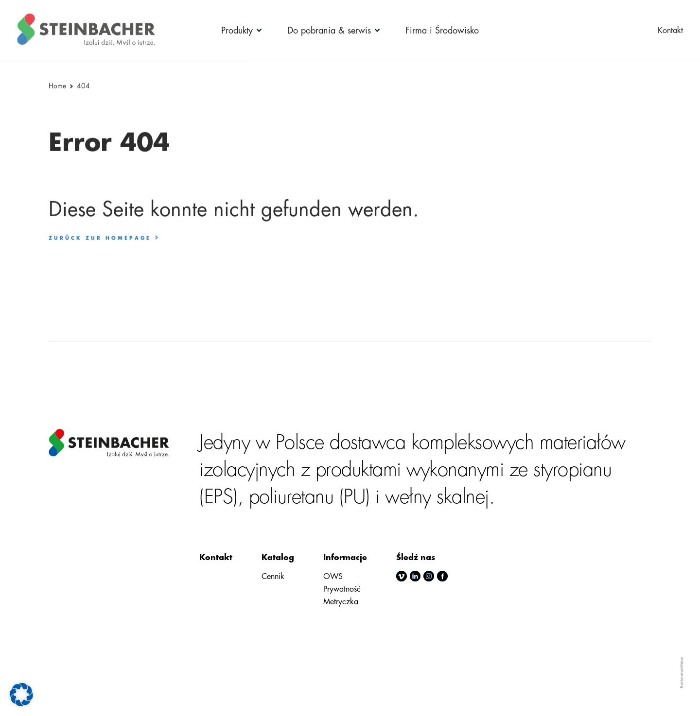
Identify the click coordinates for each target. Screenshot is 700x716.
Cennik (273, 576)
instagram (428, 576)
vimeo (401, 576)
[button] (21, 694)
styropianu (572, 469)
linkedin (415, 576)
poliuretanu (291, 497)
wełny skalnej (437, 497)
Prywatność (342, 589)
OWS (333, 576)
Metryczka (340, 602)
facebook (442, 576)
